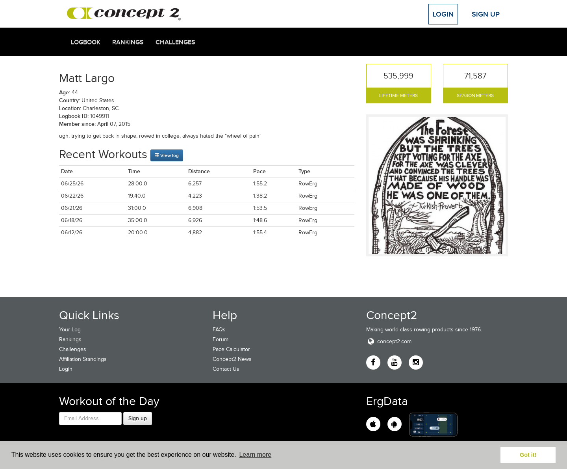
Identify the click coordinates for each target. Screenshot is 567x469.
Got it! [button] (528, 455)
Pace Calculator (231, 349)
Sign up (137, 418)
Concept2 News (232, 359)
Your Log (70, 330)
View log (167, 155)
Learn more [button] (255, 454)
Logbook (85, 42)
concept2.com (388, 341)
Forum (220, 339)
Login (443, 14)
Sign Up (486, 14)
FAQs (219, 330)
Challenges (175, 42)
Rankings (128, 42)
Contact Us (226, 369)
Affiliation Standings (83, 359)
